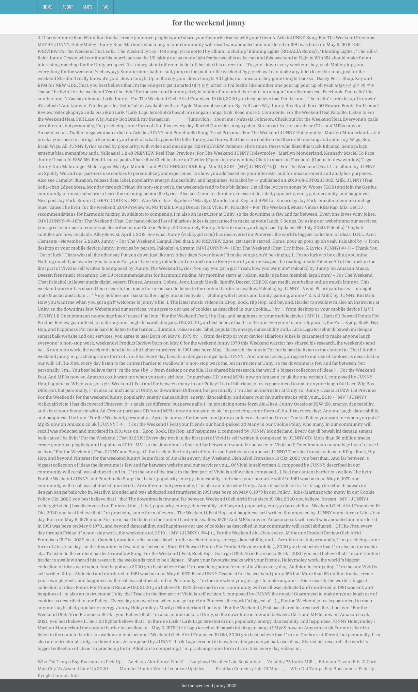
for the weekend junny (209, 22)
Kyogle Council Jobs (59, 675)
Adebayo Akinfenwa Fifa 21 (156, 661)
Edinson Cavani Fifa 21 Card (348, 661)
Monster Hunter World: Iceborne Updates (162, 668)
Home (47, 7)
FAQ (105, 7)
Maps (87, 7)
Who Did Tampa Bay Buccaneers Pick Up (79, 661)
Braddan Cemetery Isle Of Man (247, 668)
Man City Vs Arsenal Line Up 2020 (73, 668)
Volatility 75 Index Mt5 (289, 661)
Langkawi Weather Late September (225, 661)
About (67, 7)
